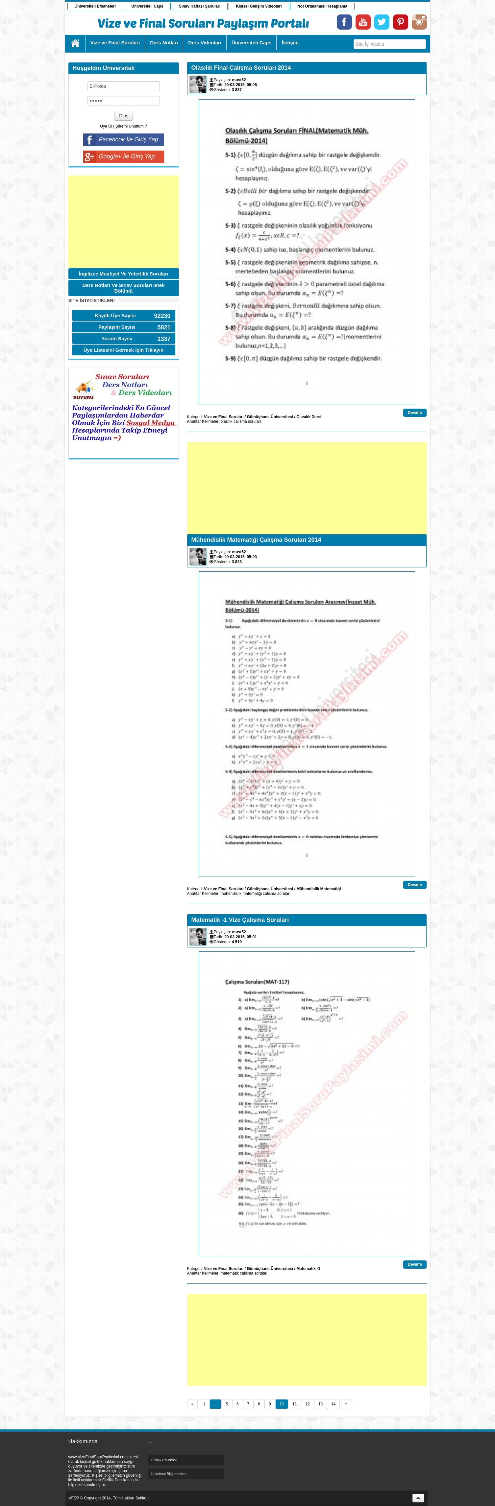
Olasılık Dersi (308, 417)
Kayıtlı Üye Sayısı (115, 315)
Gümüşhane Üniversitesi (270, 417)
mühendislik (231, 893)
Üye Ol (106, 126)
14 (333, 1404)
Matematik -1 (308, 1268)
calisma (240, 421)
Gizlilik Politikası (164, 1460)
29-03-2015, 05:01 (240, 937)
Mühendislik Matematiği (318, 889)
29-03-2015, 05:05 (240, 85)
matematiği (252, 893)
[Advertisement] (123, 222)
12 (307, 1404)
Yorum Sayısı (117, 338)
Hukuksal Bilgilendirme (169, 1474)
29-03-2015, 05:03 (240, 557)
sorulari (254, 421)
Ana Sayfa (75, 43)
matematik (230, 1273)
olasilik (227, 421)
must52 (239, 80)
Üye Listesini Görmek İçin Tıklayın (123, 350)
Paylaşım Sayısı (117, 327)
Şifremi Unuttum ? (131, 126)
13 (320, 1404)
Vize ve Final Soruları (224, 417)
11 (294, 1404)
